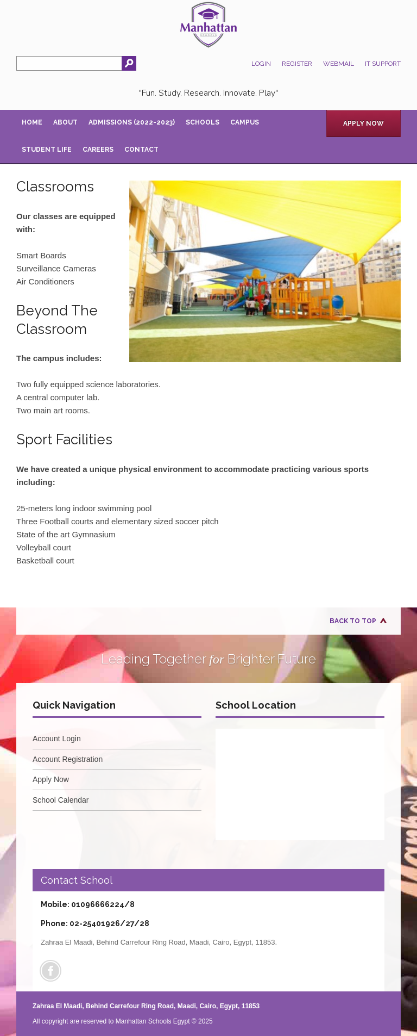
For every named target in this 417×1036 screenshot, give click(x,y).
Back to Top (353, 621)
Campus (244, 122)
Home (32, 122)
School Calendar (61, 800)
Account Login (57, 738)
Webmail (338, 63)
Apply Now (363, 123)
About (65, 122)
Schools (202, 122)
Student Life (47, 149)
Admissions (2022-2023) (132, 122)
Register (297, 63)
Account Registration (68, 759)
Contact (141, 149)
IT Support (383, 63)
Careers (98, 149)
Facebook (50, 971)
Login (261, 63)
